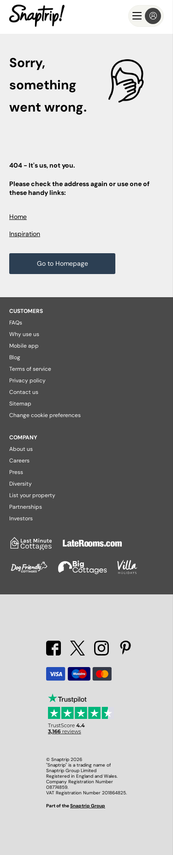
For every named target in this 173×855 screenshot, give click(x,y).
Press (16, 472)
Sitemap (20, 403)
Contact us (23, 392)
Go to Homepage (62, 263)
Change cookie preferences (45, 415)
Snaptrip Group (87, 806)
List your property (32, 495)
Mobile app (24, 345)
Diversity (20, 483)
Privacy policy (27, 380)
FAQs (15, 322)
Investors (21, 518)
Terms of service (30, 369)
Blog (14, 357)
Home (18, 216)
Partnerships (25, 507)
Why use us (24, 334)
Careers (19, 460)
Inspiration (24, 234)
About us (21, 449)
